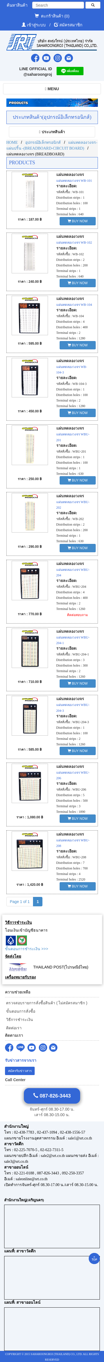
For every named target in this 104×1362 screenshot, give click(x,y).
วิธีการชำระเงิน (19, 1019)
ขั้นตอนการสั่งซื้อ (20, 1011)
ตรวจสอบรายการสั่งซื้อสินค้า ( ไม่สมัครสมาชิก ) (46, 1003)
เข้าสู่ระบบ (37, 24)
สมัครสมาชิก (70, 24)
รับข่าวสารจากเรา (20, 1060)
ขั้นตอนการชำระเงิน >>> (26, 949)
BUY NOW (78, 221)
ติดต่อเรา (13, 1028)
